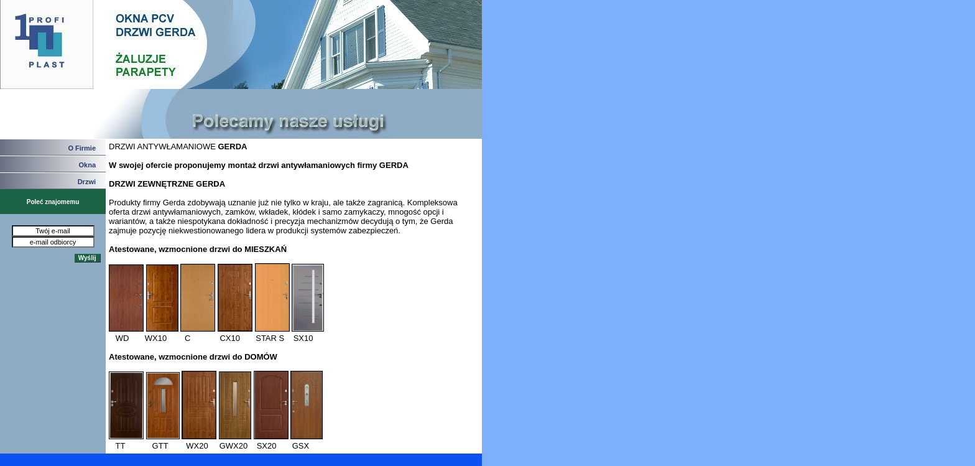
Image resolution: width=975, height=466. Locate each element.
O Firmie (82, 148)
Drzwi (87, 181)
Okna (87, 165)
